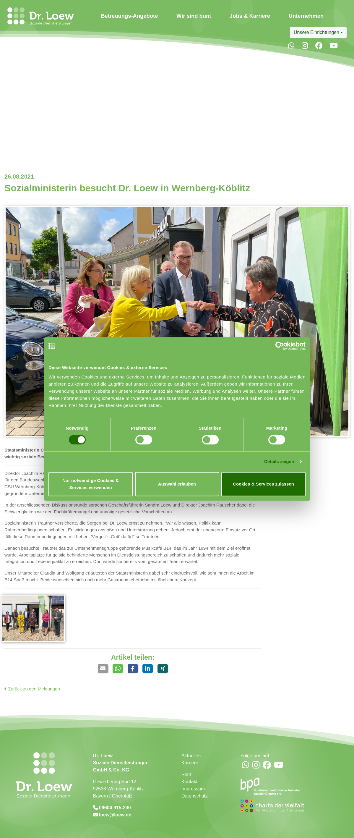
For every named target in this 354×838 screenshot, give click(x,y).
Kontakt (189, 781)
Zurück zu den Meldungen (32, 688)
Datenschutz (194, 795)
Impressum (193, 788)
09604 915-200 (114, 807)
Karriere (189, 762)
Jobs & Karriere (250, 16)
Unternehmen (306, 16)
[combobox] (318, 32)
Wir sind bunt (193, 16)
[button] (103, 668)
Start (186, 774)
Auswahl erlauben (177, 483)
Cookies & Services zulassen (263, 483)
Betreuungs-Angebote (129, 16)
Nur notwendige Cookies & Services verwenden (90, 484)
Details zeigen (279, 461)
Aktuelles (191, 755)
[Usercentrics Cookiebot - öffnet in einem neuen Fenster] (280, 346)
